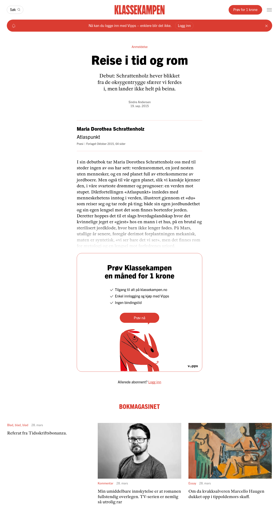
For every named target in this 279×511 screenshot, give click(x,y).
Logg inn (184, 25)
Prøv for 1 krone (245, 9)
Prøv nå (139, 317)
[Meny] (269, 10)
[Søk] (15, 10)
